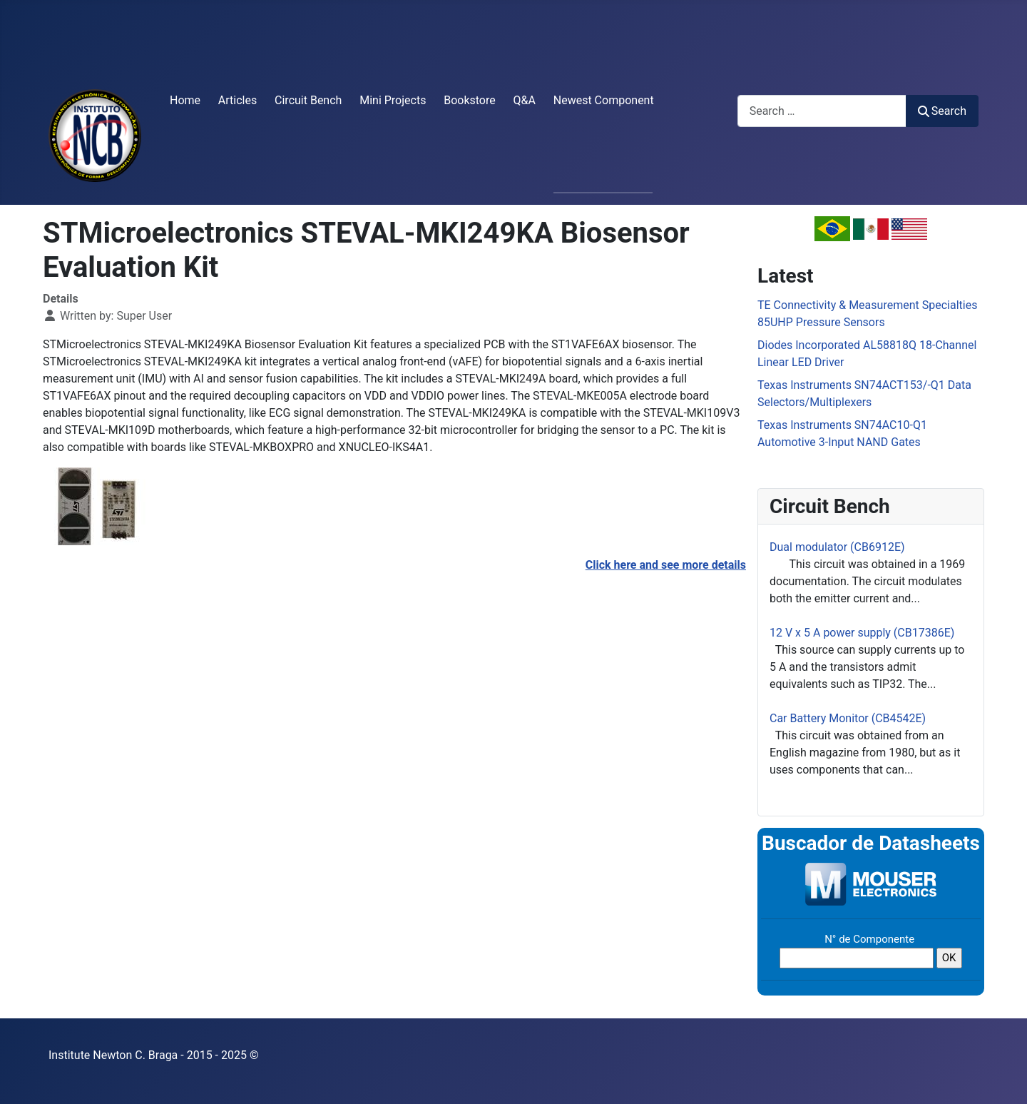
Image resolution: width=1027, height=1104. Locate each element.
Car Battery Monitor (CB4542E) (848, 718)
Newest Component (603, 100)
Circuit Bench (308, 100)
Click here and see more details (666, 565)
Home (185, 100)
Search (942, 111)
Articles (237, 100)
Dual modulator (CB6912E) (837, 547)
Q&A (525, 100)
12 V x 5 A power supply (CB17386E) (862, 632)
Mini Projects (392, 100)
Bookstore (470, 100)
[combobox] (821, 111)
